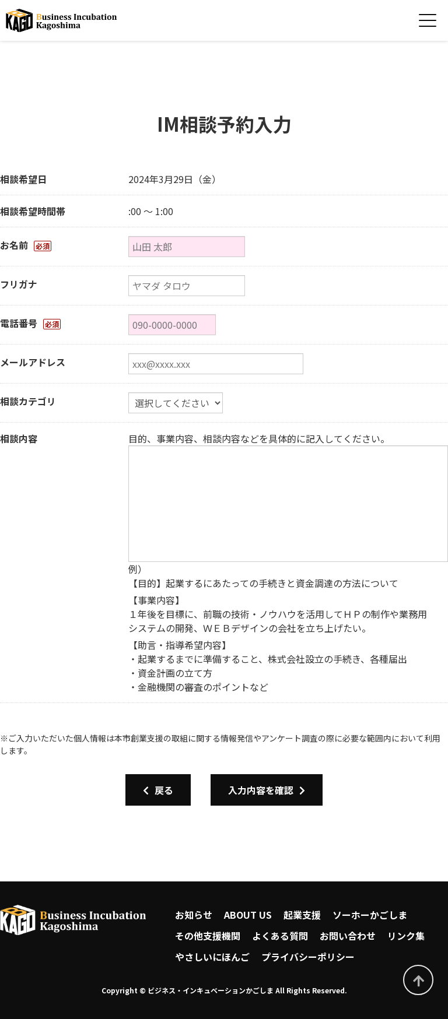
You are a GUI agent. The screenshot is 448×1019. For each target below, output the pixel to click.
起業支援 (302, 915)
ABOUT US (248, 915)
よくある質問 (280, 936)
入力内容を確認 (266, 790)
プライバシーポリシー (308, 957)
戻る (158, 790)
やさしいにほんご (212, 957)
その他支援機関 (207, 936)
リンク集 (406, 936)
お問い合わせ (348, 936)
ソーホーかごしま (369, 915)
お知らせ (193, 915)
